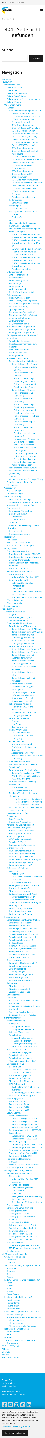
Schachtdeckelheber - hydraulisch (24, 937)
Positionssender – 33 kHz (20, 1233)
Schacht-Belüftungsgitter (23, 1038)
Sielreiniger (12, 983)
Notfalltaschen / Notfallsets (16, 1328)
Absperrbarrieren (17, 1320)
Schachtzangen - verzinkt (20, 931)
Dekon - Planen (14, 102)
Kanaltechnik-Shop (10, 1357)
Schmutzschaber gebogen (21, 974)
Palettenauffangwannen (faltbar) (24, 303)
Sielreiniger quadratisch (19, 989)
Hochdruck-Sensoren (21, 882)
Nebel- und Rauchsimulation (19, 571)
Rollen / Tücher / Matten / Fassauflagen (22, 1280)
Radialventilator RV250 (19, 1110)
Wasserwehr (10, 488)
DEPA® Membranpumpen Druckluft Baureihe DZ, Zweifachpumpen (23, 174)
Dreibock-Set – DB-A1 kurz (24, 1069)
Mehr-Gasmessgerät (18, 1115)
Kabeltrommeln (16, 277)
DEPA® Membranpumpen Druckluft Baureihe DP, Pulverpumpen (23, 165)
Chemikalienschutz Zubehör (19, 482)
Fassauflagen (13, 1294)
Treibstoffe (17, 217)
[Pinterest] (23, 1405)
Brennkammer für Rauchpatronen (27, 597)
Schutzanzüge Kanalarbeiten (20, 1167)
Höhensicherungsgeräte (20, 1075)
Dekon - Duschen (14, 87)
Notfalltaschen (13, 1331)
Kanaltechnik (8, 609)
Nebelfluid (16, 588)
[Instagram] (17, 1405)
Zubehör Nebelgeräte (19, 580)
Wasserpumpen (14, 490)
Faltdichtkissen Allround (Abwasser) (25, 467)
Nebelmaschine (16, 574)
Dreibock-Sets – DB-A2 (22, 1072)
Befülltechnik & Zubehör (18, 868)
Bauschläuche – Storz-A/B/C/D (22, 1015)
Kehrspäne (12, 1262)
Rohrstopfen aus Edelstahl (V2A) (23, 770)
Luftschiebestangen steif (20, 865)
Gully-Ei (12, 476)
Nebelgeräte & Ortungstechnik (18, 1170)
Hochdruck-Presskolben (22, 790)
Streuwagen (12, 1343)
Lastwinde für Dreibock (19, 1078)
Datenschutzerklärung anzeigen (16, 1426)
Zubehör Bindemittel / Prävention (19, 1340)
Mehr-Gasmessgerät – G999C (25, 1127)
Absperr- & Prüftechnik (14, 611)
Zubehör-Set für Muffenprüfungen (25, 859)
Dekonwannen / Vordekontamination (23, 99)
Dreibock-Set (15, 1066)
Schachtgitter (15, 1035)
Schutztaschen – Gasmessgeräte (23, 1150)
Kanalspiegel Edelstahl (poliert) (21, 825)
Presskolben (14, 784)
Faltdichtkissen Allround (20, 704)
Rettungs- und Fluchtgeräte (19, 1159)
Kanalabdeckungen (15, 1314)
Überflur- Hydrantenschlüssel (22, 945)
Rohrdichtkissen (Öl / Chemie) (25, 364)
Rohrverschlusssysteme (17, 358)
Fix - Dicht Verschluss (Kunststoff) (27, 799)
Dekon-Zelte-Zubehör (17, 96)
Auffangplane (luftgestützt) (21, 332)
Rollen (9, 1282)
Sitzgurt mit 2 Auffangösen (21, 1081)
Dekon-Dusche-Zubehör (18, 93)
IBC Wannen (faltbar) (18, 306)
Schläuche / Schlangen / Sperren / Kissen (22, 1265)
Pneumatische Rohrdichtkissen (23, 361)
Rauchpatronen (19, 594)
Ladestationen (15, 1133)
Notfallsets (12, 1334)
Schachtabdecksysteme (19, 341)
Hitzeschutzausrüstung (19, 534)
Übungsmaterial (11, 548)
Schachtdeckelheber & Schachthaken (23, 920)
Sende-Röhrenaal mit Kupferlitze (24, 1228)
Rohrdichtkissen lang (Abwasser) (26, 649)
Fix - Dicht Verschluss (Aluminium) (27, 801)
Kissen (10, 1277)
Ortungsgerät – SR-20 (19, 1213)
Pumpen (10, 107)
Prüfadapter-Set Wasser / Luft (22, 833)
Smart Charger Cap (17, 1141)
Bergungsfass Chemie (19, 323)
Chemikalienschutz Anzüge (19, 499)
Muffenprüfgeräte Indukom (21, 850)
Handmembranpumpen (19, 226)
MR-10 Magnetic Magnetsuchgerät (25, 1248)
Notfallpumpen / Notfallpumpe (23, 211)
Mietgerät (16, 1182)
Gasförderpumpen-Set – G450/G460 (25, 1130)
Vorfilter (13, 220)
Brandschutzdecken (18, 513)
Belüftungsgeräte (15, 1098)
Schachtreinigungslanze (20, 966)
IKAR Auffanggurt (17, 1084)
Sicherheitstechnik (12, 1017)
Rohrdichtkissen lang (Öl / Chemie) (27, 629)
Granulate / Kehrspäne (14, 1256)
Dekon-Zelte (12, 90)
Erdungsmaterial (14, 272)
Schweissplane (18, 519)
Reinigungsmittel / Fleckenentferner (20, 1297)
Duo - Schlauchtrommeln (20, 911)
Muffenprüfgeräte (15, 848)
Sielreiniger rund (16, 986)
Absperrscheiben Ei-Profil (23, 753)
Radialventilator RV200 (19, 1107)
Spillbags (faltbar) (17, 309)
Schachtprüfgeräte (15, 836)
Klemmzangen (15, 283)
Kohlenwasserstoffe (21, 202)
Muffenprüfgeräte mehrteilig (22, 853)
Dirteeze (15, 721)
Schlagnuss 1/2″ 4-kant (19, 951)
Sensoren (13, 871)
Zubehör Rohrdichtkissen (23, 444)
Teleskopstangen (17, 971)
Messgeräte (12, 614)
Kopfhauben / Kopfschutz (20, 511)
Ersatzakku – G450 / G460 (20, 1156)
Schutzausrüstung (12, 496)
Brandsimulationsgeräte (18, 551)
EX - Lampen (12, 485)
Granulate (11, 1259)
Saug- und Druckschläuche (21, 1012)
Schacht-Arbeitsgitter (21, 1041)
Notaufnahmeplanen (18, 352)
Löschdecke (17, 516)
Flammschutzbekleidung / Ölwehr (24, 525)
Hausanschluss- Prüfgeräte (19, 827)
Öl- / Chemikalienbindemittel (14, 1254)
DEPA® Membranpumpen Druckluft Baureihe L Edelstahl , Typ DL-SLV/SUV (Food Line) (26, 133)
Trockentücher (13, 1308)
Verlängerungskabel (18, 280)
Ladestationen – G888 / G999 (24, 1138)
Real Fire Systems (19, 727)
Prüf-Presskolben (19, 787)
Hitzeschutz (12, 528)
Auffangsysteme (14, 295)
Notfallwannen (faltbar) (19, 298)
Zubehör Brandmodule (19, 560)
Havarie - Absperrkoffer (17, 813)
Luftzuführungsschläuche (25, 453)
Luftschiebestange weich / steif (23, 894)
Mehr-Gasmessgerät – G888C (25, 1124)
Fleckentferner (13, 1303)
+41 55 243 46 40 (21, 2)
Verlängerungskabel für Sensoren (24, 885)
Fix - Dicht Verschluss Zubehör (25, 804)
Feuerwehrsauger (15, 493)
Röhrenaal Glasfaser (18, 1231)
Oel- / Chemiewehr (12, 105)
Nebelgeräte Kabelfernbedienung (27, 591)
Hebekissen (9, 537)
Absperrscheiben (16, 741)
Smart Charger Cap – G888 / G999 (27, 1147)
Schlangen (11, 1271)
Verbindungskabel (17, 289)
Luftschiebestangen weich (21, 862)
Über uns (6, 1352)
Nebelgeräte (15, 1176)
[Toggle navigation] (41, 10)
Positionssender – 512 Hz (20, 1239)
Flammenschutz (14, 508)
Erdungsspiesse (16, 286)
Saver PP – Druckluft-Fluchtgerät (24, 1164)
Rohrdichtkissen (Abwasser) (24, 390)
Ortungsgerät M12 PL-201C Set (23, 1236)
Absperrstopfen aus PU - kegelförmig (26, 479)
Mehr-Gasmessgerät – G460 (24, 1121)
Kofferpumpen (15, 200)
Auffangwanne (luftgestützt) (22, 329)
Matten (10, 1291)
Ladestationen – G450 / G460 (24, 1136)
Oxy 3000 (13, 1161)
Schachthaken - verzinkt (25, 462)
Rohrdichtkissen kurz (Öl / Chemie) (27, 632)
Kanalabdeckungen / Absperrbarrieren (21, 1311)
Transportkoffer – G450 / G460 (23, 1153)
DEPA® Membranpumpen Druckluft (25, 110)
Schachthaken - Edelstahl (25, 459)
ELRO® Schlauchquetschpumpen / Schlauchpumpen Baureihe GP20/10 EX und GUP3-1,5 (27, 252)
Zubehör (13, 522)
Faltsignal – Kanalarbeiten (23, 1029)
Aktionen (6, 1349)
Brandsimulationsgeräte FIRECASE (24, 554)
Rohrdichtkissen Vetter (19, 718)
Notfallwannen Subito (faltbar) (23, 315)
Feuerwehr (7, 82)
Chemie (15, 214)
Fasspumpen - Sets (20, 208)
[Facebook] (4, 1405)
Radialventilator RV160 (19, 1104)
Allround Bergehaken (18, 977)
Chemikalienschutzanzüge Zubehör (25, 502)
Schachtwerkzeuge (15, 960)
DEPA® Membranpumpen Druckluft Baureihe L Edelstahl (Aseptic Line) (25, 151)
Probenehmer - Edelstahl (20, 980)
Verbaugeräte (20, 450)
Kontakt (5, 1354)
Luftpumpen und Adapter (25, 456)
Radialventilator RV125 (19, 1101)
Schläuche (11, 997)
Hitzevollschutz (16, 531)
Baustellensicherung (16, 1020)
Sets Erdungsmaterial (18, 274)
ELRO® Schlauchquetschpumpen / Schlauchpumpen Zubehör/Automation (27, 266)
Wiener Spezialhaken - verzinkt (23, 928)
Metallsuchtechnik (15, 1242)
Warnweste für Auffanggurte (22, 1095)
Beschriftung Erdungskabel (21, 292)
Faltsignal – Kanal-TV (21, 1026)
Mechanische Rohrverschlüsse (20, 761)
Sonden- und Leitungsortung (20, 1208)
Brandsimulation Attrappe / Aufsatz (25, 557)
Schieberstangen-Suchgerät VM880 (25, 1245)
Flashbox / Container (18, 568)
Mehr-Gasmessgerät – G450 (24, 1118)
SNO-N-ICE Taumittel (11, 1346)
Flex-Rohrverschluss (18, 729)
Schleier (10, 1288)
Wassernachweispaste (17, 603)
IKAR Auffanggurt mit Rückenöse (26, 1092)
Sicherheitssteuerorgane (25, 447)
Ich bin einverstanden (15, 1433)
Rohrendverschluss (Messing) (22, 781)
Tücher (10, 1285)
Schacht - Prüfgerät (18, 842)
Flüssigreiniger (13, 1300)
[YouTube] (10, 1405)
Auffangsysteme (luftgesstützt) (21, 326)
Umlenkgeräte (13, 994)
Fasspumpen (15, 205)
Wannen (8, 1337)
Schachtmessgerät (17, 969)
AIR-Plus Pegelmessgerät (20, 617)
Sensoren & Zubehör (18, 620)
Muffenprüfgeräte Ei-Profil (21, 856)
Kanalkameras (13, 1251)
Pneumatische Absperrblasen (20, 623)
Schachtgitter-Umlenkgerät (24, 1043)
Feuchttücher (13, 1305)
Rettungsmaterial (12, 606)
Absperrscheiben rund (22, 744)
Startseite (6, 79)
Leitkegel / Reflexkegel (19, 1032)
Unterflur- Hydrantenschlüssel (22, 948)
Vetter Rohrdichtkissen (22, 465)
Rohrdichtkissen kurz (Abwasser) (26, 652)
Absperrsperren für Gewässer (22, 1326)
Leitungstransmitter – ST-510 (22, 1225)
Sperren (10, 1274)
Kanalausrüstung (12, 917)
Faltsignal (13, 1023)
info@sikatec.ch (8, 2)
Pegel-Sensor (18, 873)
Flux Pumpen (17, 724)
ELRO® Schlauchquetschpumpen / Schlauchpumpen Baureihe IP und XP (27, 243)
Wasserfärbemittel (15, 600)
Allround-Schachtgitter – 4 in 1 (25, 1046)
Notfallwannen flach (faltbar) (22, 312)
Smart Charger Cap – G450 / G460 (27, 1144)
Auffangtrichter (16, 355)
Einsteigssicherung (15, 1064)
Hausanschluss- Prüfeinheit (21, 830)
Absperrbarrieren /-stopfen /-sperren (24, 1317)
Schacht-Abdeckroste (16, 1049)
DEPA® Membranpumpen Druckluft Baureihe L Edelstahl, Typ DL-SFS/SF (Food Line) (25, 142)
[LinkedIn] (29, 1405)
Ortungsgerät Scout (18, 1210)
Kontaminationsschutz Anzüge (20, 505)
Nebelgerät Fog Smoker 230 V (25, 577)
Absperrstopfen (16, 1323)
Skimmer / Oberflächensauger (22, 223)
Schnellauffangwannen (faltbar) (23, 300)
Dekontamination (12, 84)
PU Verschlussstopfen (19, 349)
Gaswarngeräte (14, 1112)
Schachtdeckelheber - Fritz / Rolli (23, 934)
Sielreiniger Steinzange (19, 992)
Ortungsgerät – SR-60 (19, 1222)
